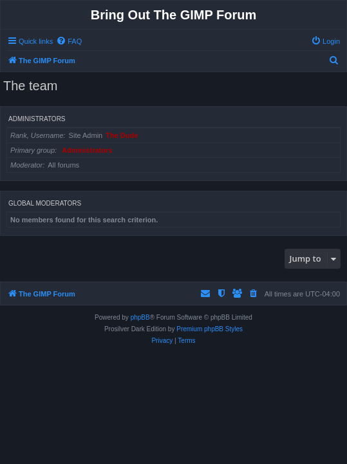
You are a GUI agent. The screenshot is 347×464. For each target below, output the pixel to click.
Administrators (37, 118)
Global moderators (44, 203)
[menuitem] (69, 41)
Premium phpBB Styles (209, 329)
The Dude (122, 135)
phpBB (140, 317)
